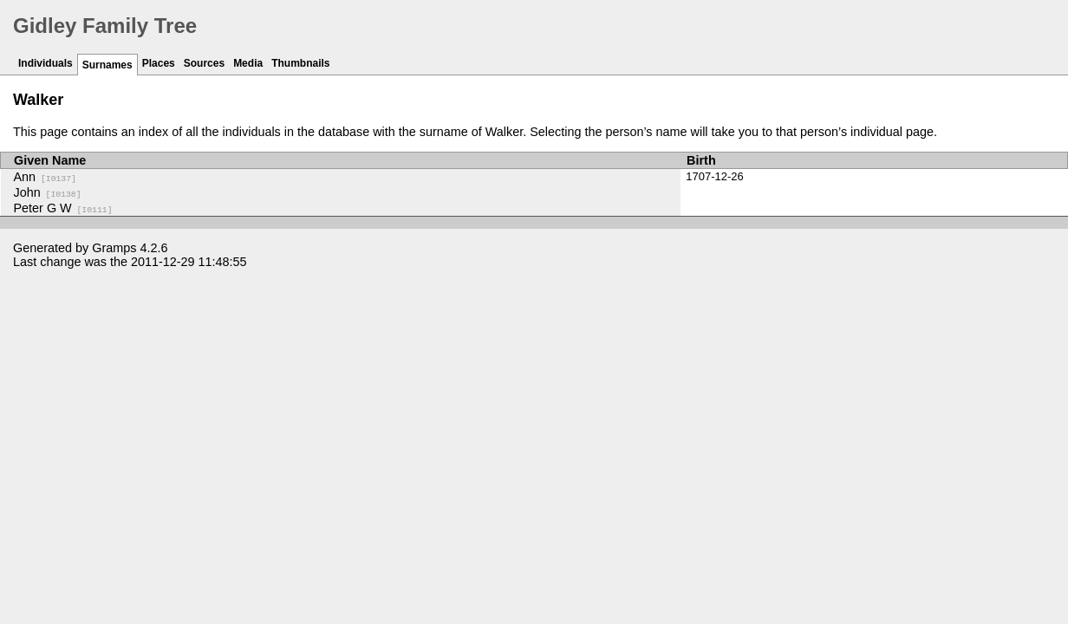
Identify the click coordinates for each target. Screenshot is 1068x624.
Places (158, 63)
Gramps (114, 248)
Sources (204, 63)
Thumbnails (300, 63)
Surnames (107, 65)
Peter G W (63, 208)
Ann (45, 177)
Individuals (45, 63)
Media (248, 63)
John (47, 192)
